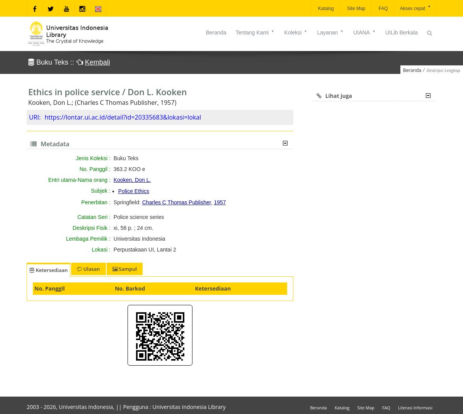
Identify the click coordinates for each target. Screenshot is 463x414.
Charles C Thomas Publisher (176, 202)
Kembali (97, 62)
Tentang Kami (255, 32)
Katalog (325, 8)
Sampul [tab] (124, 268)
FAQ (382, 8)
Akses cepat (415, 8)
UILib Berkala (401, 32)
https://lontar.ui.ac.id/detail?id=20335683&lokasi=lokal (122, 117)
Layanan (330, 32)
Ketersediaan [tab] (48, 270)
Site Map (356, 8)
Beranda (216, 32)
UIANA (364, 32)
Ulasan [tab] (88, 268)
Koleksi (296, 32)
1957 (220, 202)
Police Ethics (133, 191)
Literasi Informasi (415, 408)
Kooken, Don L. (132, 180)
